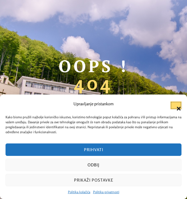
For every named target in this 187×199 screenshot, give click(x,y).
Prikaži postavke (93, 180)
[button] (175, 105)
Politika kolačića (79, 192)
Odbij (93, 164)
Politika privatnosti (106, 192)
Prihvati (93, 149)
